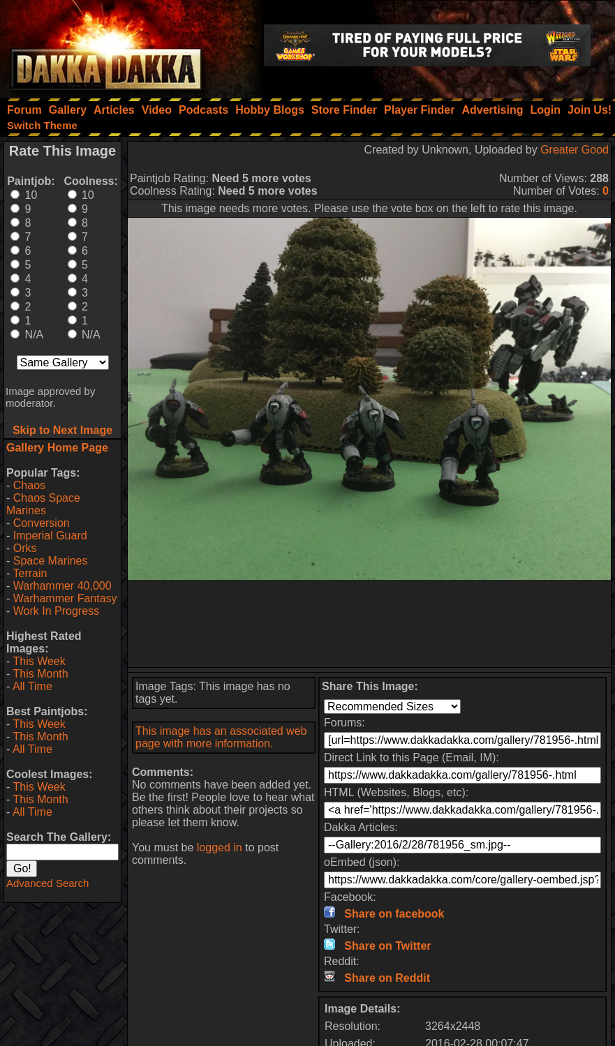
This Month (40, 674)
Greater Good (574, 150)
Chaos (29, 485)
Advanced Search (47, 883)
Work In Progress (56, 611)
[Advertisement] (369, 623)
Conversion (41, 523)
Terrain (30, 573)
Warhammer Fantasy (65, 598)
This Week (39, 661)
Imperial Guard (50, 535)
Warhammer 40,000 (62, 586)
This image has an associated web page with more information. (220, 737)
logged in (219, 847)
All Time (32, 686)
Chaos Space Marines (43, 504)
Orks (25, 548)
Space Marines (50, 561)
